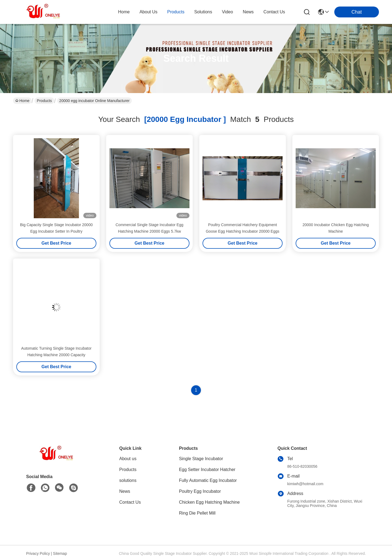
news (248, 12)
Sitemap (60, 553)
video (227, 12)
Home (124, 12)
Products (44, 101)
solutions (203, 12)
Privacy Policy (38, 553)
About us (127, 458)
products (175, 12)
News (124, 491)
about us (148, 12)
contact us (274, 12)
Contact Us (130, 502)
